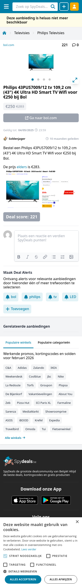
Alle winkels (15, 438)
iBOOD (23, 420)
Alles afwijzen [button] (61, 579)
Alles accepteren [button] (23, 579)
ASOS (9, 420)
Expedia (54, 420)
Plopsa (63, 385)
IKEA (54, 368)
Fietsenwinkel (61, 429)
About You (65, 394)
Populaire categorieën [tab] (54, 342)
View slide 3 (44, 79)
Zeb (7, 403)
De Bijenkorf (13, 394)
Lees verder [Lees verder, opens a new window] (29, 549)
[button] (41, 571)
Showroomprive (55, 411)
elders (22, 166)
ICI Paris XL (43, 403)
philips (32, 296)
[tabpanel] (41, 394)
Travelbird (12, 429)
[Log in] (74, 6)
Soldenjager (17, 138)
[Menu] (6, 6)
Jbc (49, 376)
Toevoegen (17, 308)
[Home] (4, 33)
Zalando (38, 368)
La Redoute (13, 385)
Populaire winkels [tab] (18, 342)
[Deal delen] (63, 6)
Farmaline (64, 403)
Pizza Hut (23, 403)
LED (70, 296)
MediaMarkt (31, 411)
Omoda (30, 429)
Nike (61, 376)
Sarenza (10, 411)
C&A (8, 368)
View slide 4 (50, 79)
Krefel (39, 420)
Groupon (46, 385)
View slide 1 (32, 79)
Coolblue (35, 376)
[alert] (41, 552)
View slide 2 (38, 79)
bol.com (8, 44)
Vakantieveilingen (40, 394)
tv (52, 296)
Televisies (22, 32)
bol (10, 296)
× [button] (77, 522)
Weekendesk (13, 376)
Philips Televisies (50, 32)
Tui (44, 429)
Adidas (22, 368)
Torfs (30, 385)
